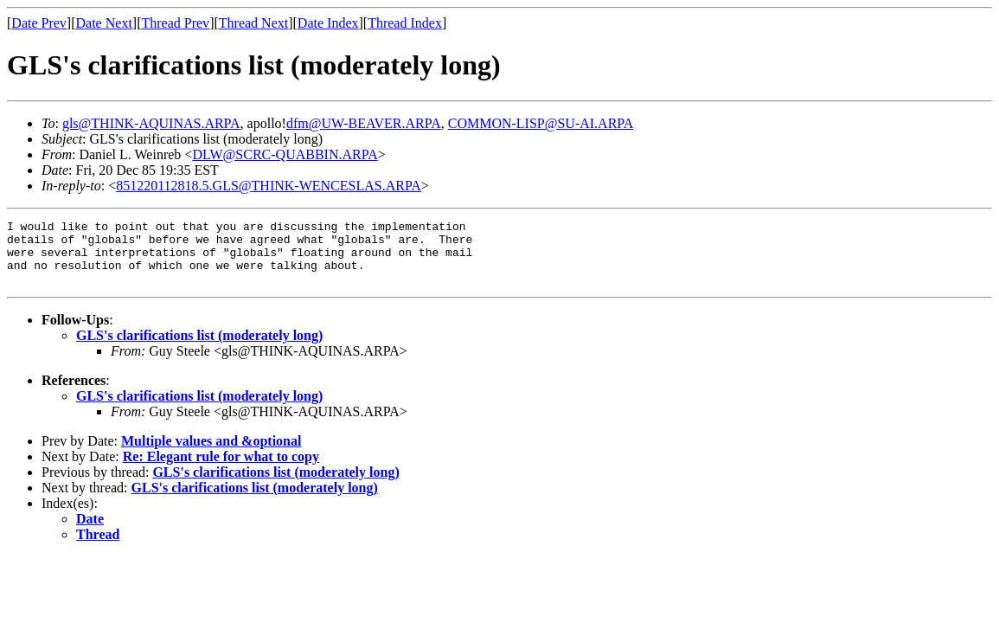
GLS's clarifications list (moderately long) (199, 348)
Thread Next (253, 23)
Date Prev (39, 23)
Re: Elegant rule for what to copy (221, 469)
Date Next (104, 23)
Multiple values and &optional (211, 453)
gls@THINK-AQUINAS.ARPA (151, 123)
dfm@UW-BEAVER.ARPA (363, 123)
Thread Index (405, 23)
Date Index (328, 23)
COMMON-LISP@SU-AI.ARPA (541, 123)
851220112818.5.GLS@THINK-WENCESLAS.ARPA (268, 185)
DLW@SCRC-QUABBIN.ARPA (284, 154)
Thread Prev (175, 23)
